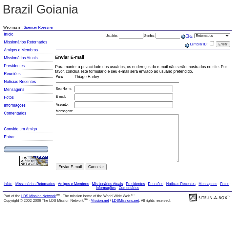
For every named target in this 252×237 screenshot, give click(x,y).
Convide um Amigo (20, 129)
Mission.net (100, 200)
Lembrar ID (198, 44)
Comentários (15, 113)
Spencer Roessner (38, 27)
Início (8, 34)
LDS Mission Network (38, 196)
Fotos (9, 97)
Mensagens (14, 89)
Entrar (9, 137)
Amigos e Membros (21, 50)
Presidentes (14, 66)
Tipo (189, 36)
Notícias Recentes (20, 81)
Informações (15, 105)
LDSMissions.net (125, 200)
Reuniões (12, 73)
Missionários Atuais (21, 58)
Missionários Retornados (25, 42)
